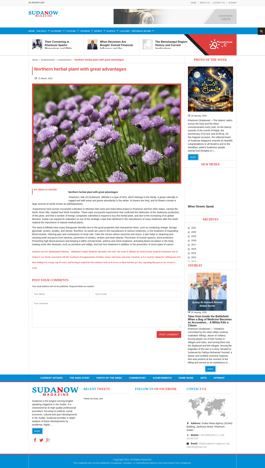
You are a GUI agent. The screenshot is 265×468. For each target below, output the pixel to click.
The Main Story (80, 378)
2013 (193, 261)
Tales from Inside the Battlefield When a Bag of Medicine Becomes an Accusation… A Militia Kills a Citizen (210, 321)
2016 (193, 249)
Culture (71, 31)
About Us (204, 3)
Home (193, 3)
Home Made (186, 378)
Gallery (125, 31)
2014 (193, 257)
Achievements (162, 378)
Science (110, 31)
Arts (203, 378)
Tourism (85, 31)
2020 (193, 232)
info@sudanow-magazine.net (214, 443)
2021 (193, 227)
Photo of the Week (109, 378)
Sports (98, 31)
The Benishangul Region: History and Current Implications (171, 45)
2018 (193, 240)
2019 (193, 236)
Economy (56, 31)
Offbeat (195, 265)
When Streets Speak (201, 206)
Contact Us (219, 3)
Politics (41, 31)
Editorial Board (141, 31)
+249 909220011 (208, 435)
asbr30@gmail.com (197, 447)
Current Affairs (51, 378)
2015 (193, 253)
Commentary (137, 378)
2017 (193, 244)
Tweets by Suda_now (93, 398)
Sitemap (232, 3)
